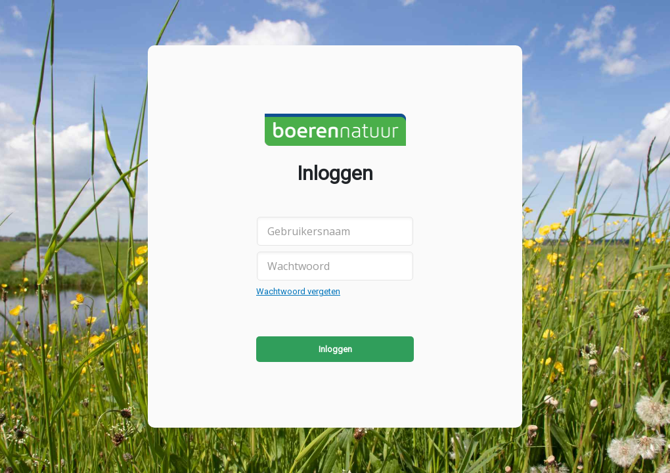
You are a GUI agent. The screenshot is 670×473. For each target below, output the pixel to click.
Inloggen (335, 349)
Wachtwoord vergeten (298, 291)
